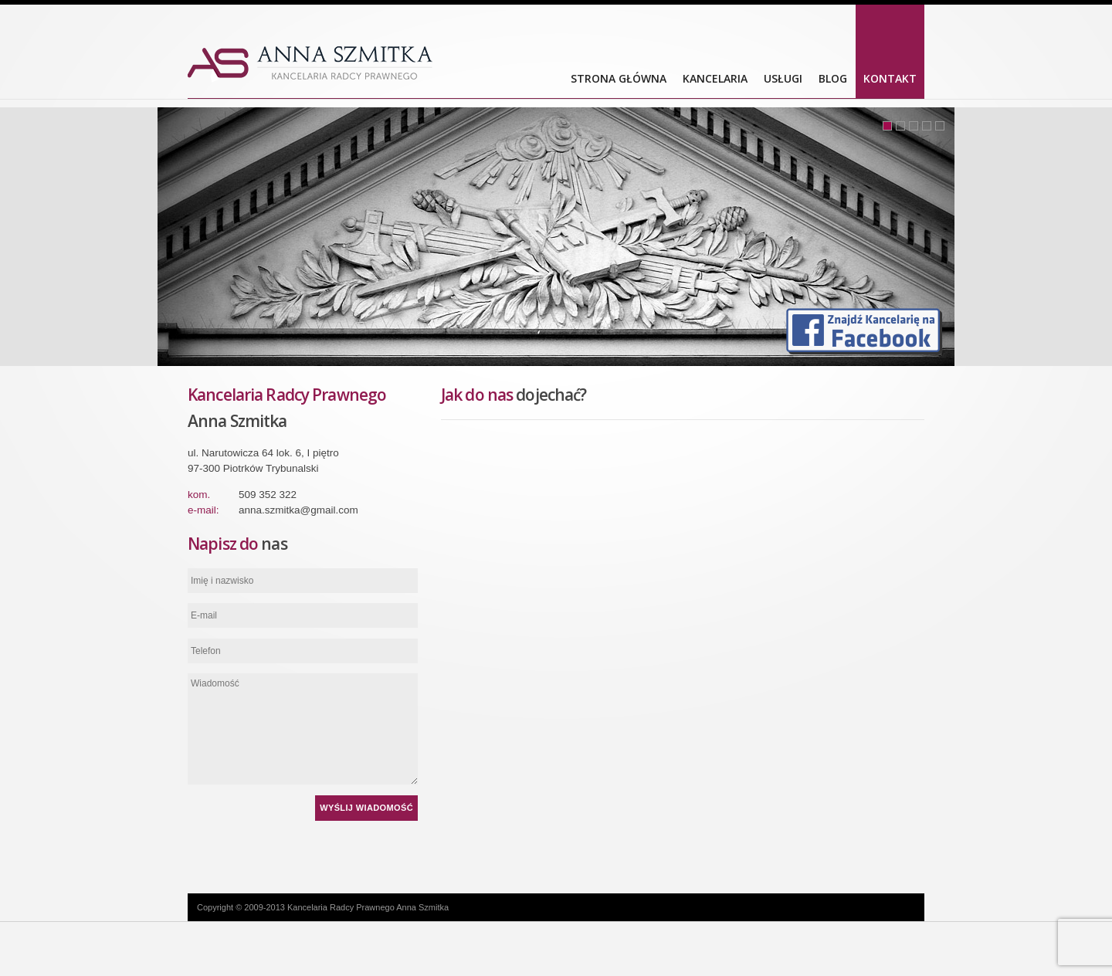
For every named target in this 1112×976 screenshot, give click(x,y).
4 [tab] (926, 125)
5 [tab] (939, 125)
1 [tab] (887, 125)
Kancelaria (715, 78)
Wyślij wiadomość (366, 807)
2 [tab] (900, 125)
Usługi (783, 78)
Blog (833, 78)
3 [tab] (913, 125)
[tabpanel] (556, 236)
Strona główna (618, 78)
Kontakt (890, 78)
